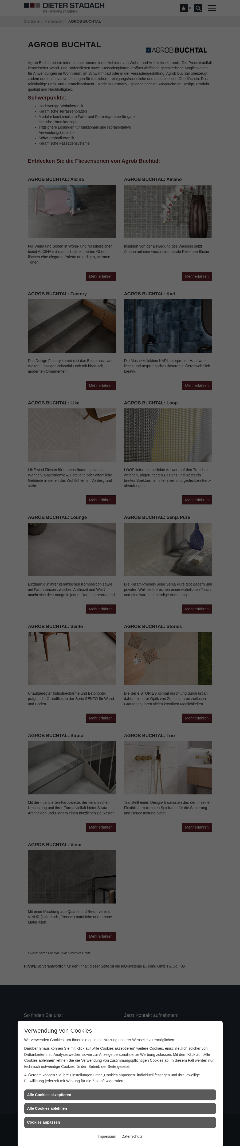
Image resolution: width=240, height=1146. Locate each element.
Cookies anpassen (43, 1122)
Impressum (107, 1136)
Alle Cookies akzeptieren (49, 1095)
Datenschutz (131, 1136)
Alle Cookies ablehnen (47, 1108)
